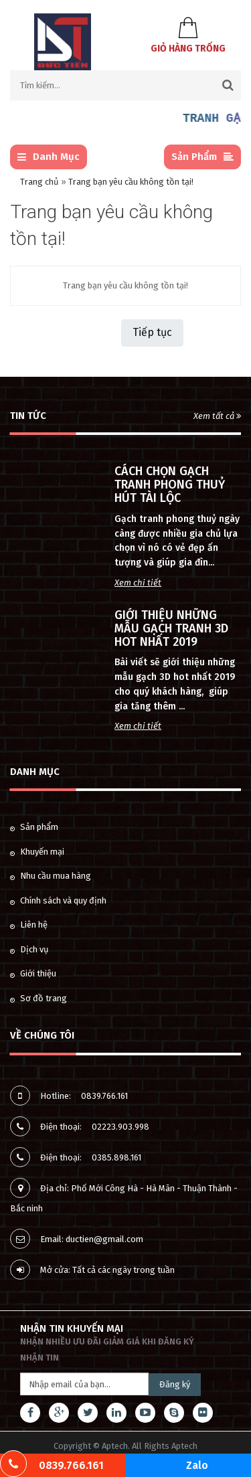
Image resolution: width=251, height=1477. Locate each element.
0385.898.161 (116, 1157)
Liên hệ (29, 925)
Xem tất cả (217, 416)
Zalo (197, 1465)
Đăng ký (174, 1384)
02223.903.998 (120, 1127)
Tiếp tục (152, 332)
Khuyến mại (37, 852)
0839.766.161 (104, 1096)
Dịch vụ (29, 949)
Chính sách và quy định (58, 900)
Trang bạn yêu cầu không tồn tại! (130, 182)
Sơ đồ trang (38, 998)
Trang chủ (39, 182)
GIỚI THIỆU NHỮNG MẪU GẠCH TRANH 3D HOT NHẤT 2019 (171, 628)
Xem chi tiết (137, 583)
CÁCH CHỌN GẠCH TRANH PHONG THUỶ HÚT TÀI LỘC (169, 484)
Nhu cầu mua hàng (50, 876)
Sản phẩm (34, 827)
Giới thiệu (33, 973)
